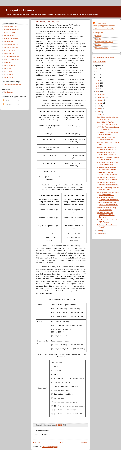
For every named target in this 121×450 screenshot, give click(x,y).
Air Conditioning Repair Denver (104, 57)
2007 (98, 89)
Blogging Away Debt (10, 26)
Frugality (98, 39)
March (100, 231)
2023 (98, 69)
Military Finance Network (12, 59)
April (99, 114)
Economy (98, 36)
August (100, 103)
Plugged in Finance (19, 10)
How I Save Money (10, 50)
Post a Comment (41, 434)
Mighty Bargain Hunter (11, 56)
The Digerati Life (9, 77)
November (101, 97)
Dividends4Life (9, 35)
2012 (98, 74)
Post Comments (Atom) (50, 447)
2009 (98, 83)
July (99, 106)
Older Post (84, 442)
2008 (98, 86)
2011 (98, 77)
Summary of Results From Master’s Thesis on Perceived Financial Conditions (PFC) (58, 26)
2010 (98, 80)
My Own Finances (101, 48)
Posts (6, 100)
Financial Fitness (9, 41)
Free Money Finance (11, 44)
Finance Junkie (101, 23)
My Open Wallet (9, 74)
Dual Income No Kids (11, 38)
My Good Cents (9, 71)
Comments (7, 104)
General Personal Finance (104, 42)
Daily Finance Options (11, 29)
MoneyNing (7, 68)
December (101, 94)
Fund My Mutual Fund (11, 47)
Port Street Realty (99, 62)
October (100, 100)
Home (61, 442)
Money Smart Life (10, 65)
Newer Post (36, 442)
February (101, 233)
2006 (98, 92)
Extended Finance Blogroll (12, 85)
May (99, 112)
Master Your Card (9, 53)
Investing (98, 45)
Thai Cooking (8, 92)
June (99, 109)
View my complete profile (104, 29)
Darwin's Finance (9, 32)
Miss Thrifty (7, 62)
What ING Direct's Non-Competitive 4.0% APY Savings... (106, 215)
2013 (98, 71)
